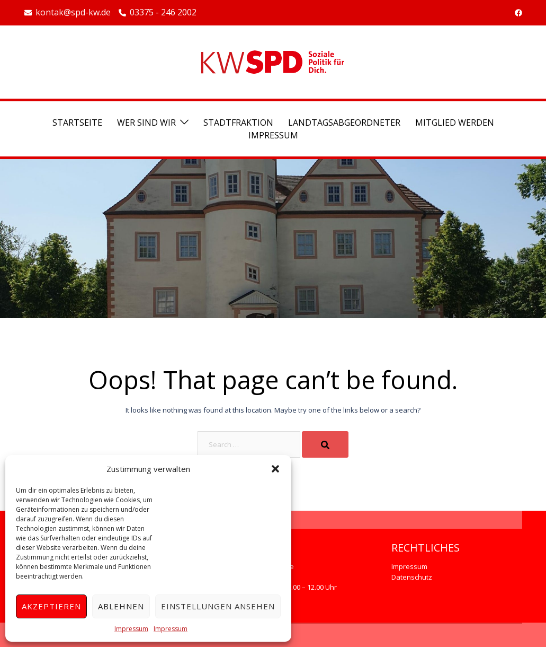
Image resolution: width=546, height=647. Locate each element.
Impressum (131, 628)
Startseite (77, 122)
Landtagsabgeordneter (344, 122)
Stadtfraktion (238, 122)
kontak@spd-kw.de (67, 13)
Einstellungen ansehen (218, 606)
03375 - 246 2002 (157, 13)
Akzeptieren (51, 606)
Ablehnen (121, 606)
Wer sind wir (146, 122)
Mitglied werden (454, 122)
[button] (275, 469)
